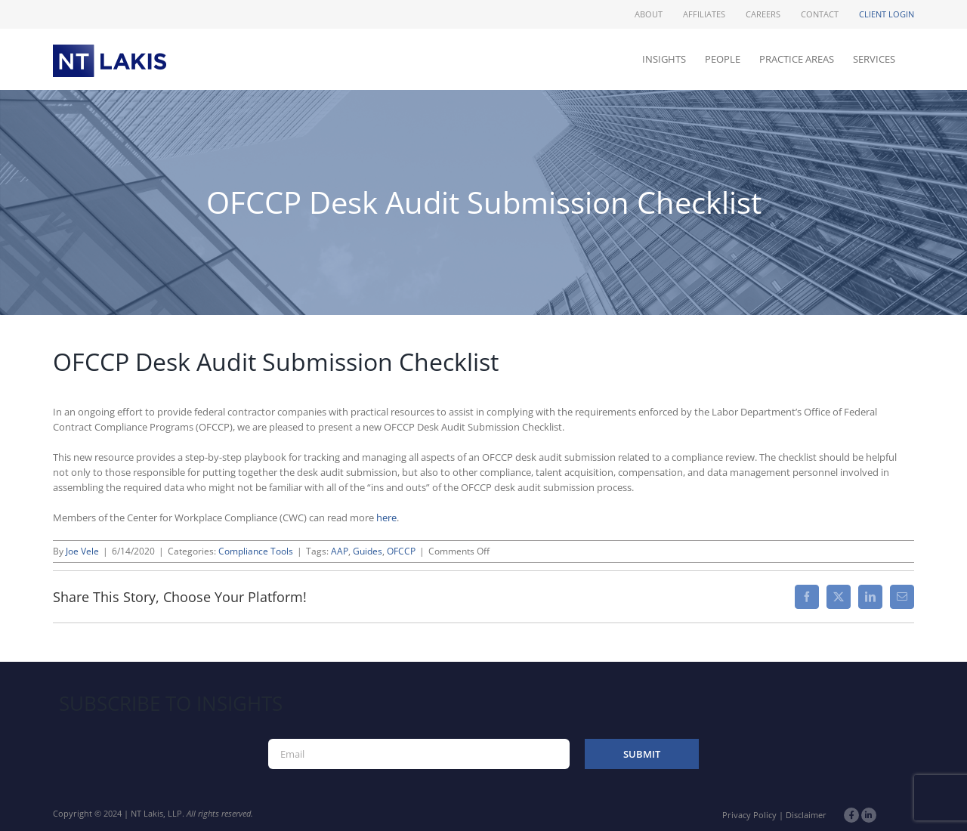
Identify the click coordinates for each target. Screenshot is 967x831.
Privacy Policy (749, 814)
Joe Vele (82, 551)
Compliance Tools (255, 551)
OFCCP (401, 551)
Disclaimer (806, 814)
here (386, 517)
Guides (367, 551)
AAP (339, 551)
